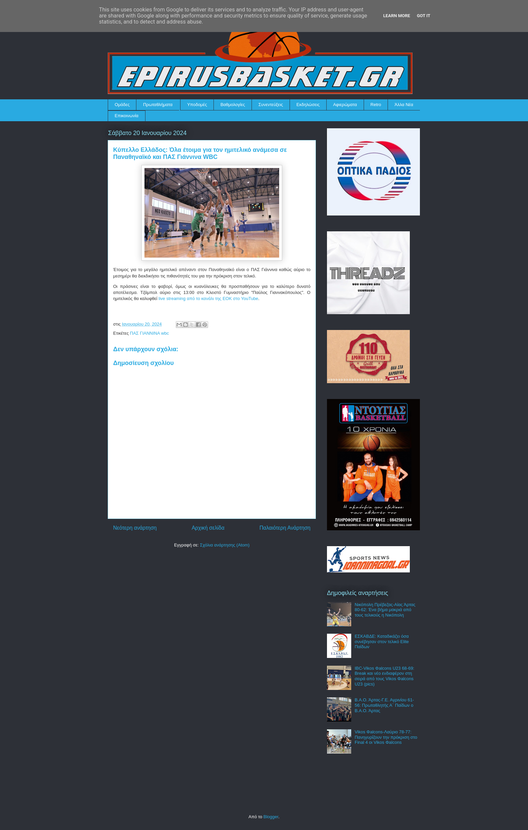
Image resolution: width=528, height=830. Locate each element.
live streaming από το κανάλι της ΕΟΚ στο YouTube (208, 298)
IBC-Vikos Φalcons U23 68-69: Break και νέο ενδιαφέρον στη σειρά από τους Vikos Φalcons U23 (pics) (384, 676)
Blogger (270, 816)
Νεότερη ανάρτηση (135, 528)
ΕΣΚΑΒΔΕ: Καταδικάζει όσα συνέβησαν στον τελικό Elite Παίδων (382, 641)
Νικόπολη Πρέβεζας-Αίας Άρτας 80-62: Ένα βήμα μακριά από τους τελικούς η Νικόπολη (385, 610)
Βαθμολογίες (233, 104)
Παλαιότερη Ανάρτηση (284, 528)
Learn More (396, 15)
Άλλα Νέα (404, 104)
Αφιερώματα (345, 104)
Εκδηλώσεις (308, 104)
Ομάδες (122, 104)
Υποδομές (197, 104)
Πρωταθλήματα (157, 104)
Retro (375, 104)
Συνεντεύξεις (271, 104)
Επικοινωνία (127, 115)
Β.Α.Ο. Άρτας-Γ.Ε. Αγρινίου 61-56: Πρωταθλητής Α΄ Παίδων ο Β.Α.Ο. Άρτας (384, 705)
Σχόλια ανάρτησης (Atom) (225, 544)
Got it (423, 15)
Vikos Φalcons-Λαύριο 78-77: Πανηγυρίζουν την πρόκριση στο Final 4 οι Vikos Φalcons (386, 737)
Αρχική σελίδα (208, 528)
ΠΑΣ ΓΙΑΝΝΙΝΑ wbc (149, 333)
